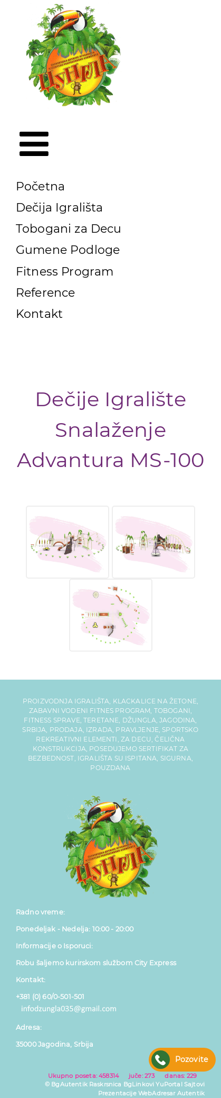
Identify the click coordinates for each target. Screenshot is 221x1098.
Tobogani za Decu (69, 229)
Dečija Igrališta (59, 207)
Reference (45, 293)
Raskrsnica (105, 1084)
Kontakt (39, 314)
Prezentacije (117, 1093)
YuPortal (169, 1084)
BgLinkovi (138, 1084)
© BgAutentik (66, 1084)
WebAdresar (157, 1093)
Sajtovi (194, 1084)
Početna (40, 186)
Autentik (191, 1093)
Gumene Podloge (68, 250)
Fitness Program (64, 271)
